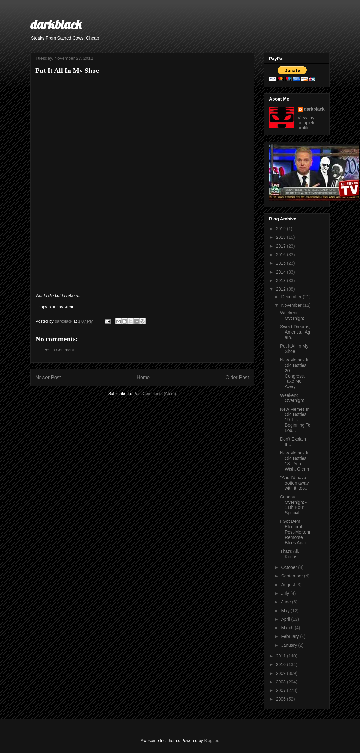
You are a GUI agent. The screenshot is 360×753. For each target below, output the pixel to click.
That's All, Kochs (289, 554)
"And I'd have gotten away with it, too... (294, 483)
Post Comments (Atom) (154, 393)
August (288, 584)
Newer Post (48, 377)
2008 (281, 681)
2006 (281, 698)
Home (143, 377)
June (286, 601)
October (289, 567)
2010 (281, 664)
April (286, 619)
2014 (281, 272)
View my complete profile (307, 122)
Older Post (237, 377)
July (285, 593)
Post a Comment (58, 350)
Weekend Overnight (292, 315)
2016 (281, 254)
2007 (281, 690)
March (288, 627)
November (292, 305)
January (289, 645)
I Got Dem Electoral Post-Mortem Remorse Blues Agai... (295, 532)
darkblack (56, 24)
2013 (281, 280)
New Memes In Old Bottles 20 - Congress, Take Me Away (294, 373)
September (292, 575)
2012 (281, 289)
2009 (281, 673)
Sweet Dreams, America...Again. (295, 332)
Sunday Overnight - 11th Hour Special (293, 504)
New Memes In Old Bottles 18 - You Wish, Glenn (294, 460)
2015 (281, 263)
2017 (281, 246)
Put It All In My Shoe (294, 348)
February (290, 636)
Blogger (211, 740)
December (292, 296)
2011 (281, 655)
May (286, 610)
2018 (281, 237)
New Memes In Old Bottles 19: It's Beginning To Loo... (295, 420)
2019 (281, 228)
